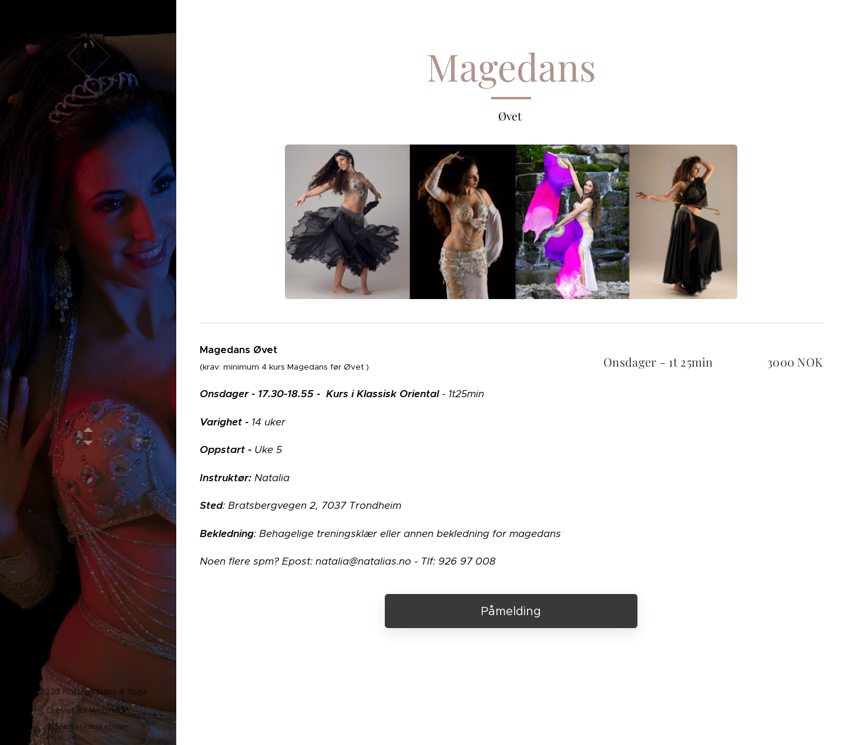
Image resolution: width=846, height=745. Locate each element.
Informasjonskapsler (88, 726)
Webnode (109, 710)
